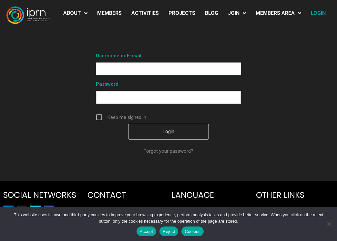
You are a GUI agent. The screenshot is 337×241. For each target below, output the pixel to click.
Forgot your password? (168, 151)
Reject (169, 231)
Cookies (192, 231)
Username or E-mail (118, 56)
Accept (146, 231)
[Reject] (329, 224)
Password (107, 84)
